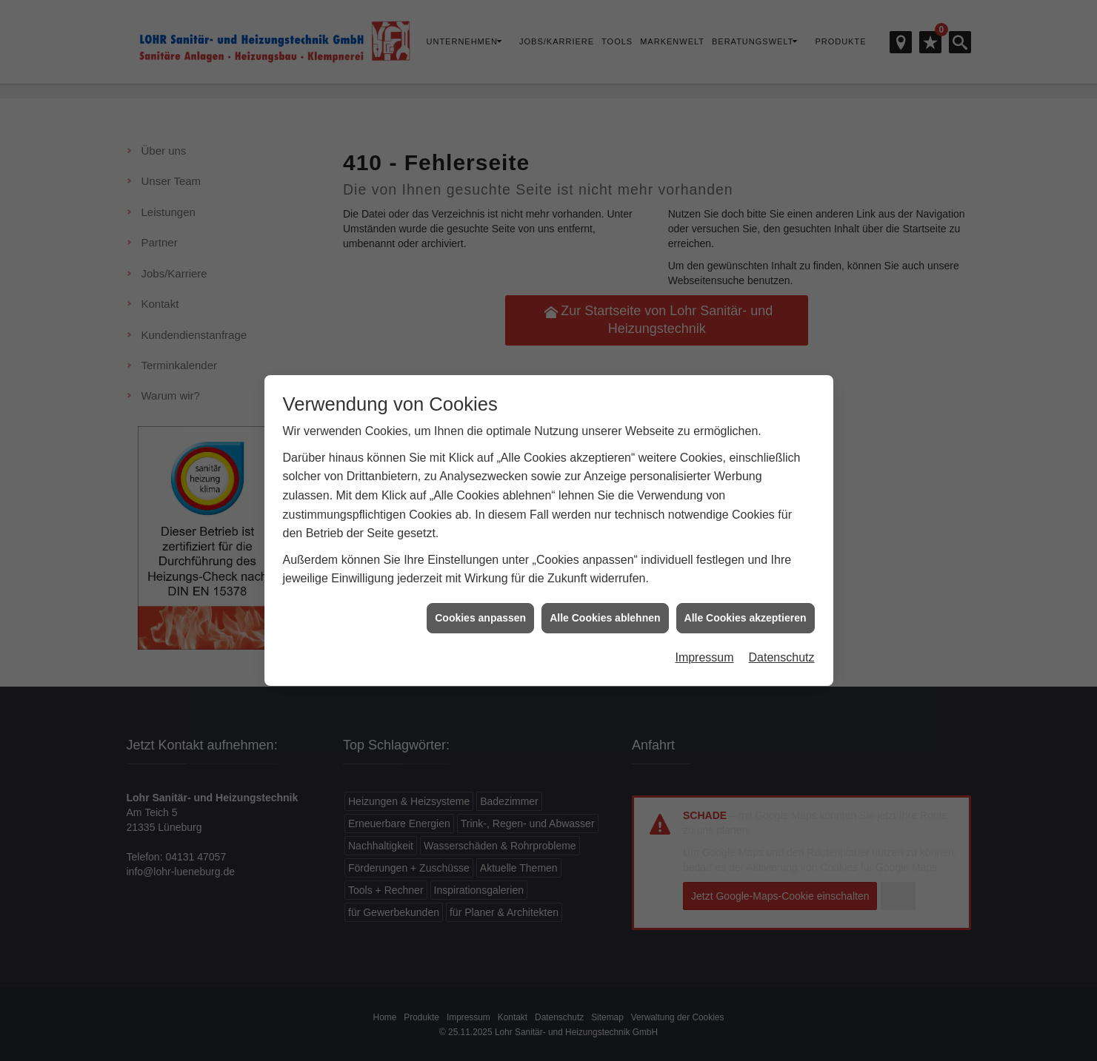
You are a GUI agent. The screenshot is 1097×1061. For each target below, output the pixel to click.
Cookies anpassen (480, 611)
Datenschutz (782, 650)
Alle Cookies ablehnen (605, 611)
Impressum (704, 650)
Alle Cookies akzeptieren (745, 611)
